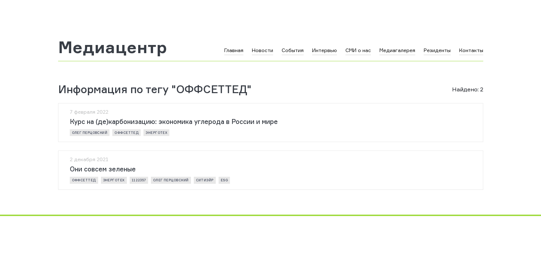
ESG (224, 180)
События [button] (293, 50)
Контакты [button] (471, 50)
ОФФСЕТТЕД (126, 133)
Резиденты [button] (437, 50)
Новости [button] (262, 50)
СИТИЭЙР (205, 180)
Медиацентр (112, 47)
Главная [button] (233, 50)
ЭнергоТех (156, 133)
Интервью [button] (324, 50)
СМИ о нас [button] (358, 50)
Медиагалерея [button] (397, 50)
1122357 (139, 180)
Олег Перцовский (90, 133)
